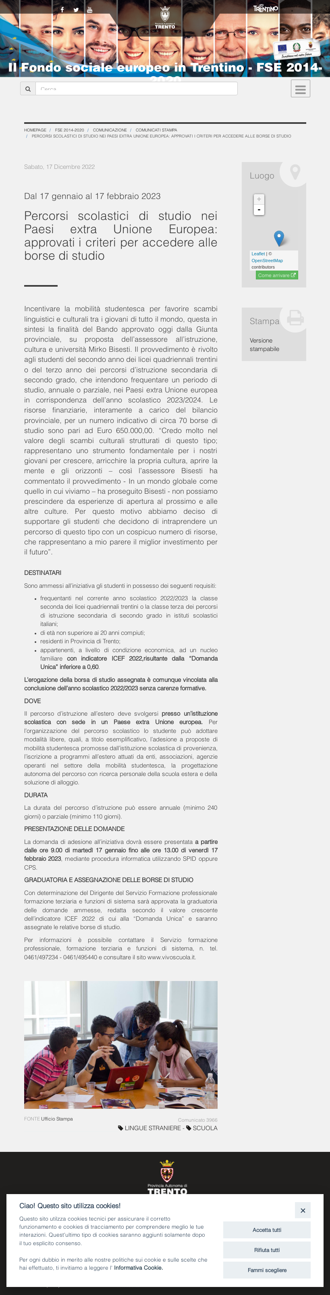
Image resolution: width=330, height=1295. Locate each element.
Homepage (35, 130)
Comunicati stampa (156, 130)
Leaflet (258, 253)
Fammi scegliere (267, 1269)
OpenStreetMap (267, 260)
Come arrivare (277, 275)
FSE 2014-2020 (69, 130)
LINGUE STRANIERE (150, 1127)
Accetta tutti (267, 1229)
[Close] (303, 1210)
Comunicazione (110, 130)
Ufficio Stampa (57, 1118)
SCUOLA (202, 1127)
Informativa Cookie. (138, 1267)
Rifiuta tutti (267, 1249)
